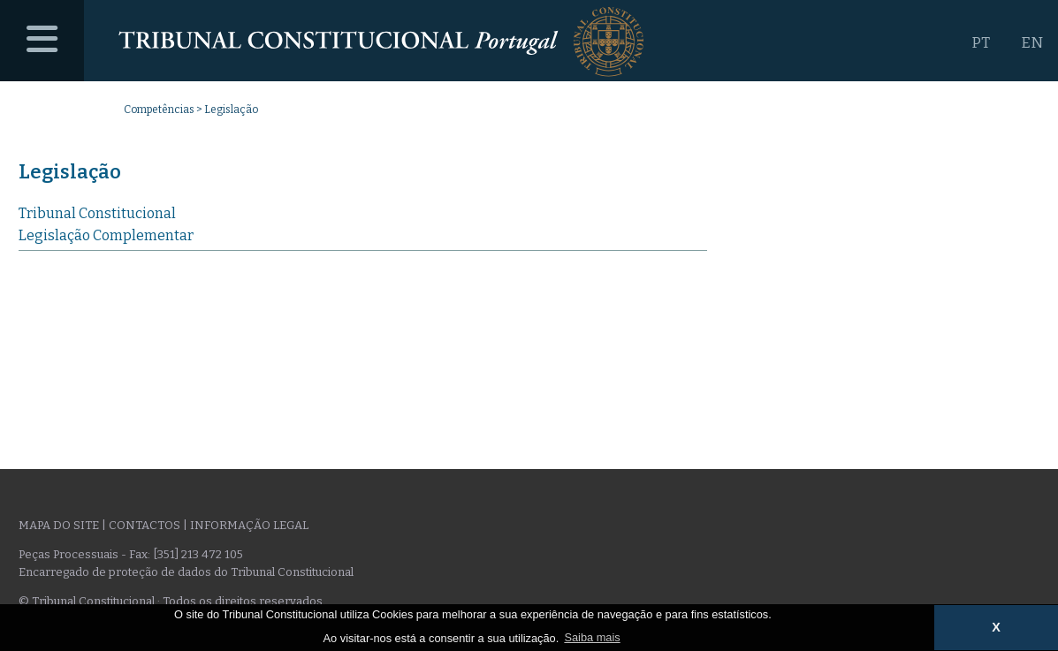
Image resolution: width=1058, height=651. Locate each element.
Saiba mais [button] (592, 637)
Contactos (144, 525)
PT (980, 43)
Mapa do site (59, 525)
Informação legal (249, 525)
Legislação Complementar (106, 235)
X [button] (996, 627)
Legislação (70, 172)
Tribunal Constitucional (97, 213)
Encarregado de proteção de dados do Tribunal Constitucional (186, 572)
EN (1032, 43)
